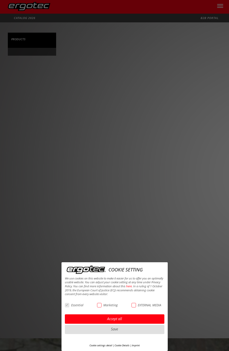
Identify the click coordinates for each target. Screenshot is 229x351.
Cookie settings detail (100, 345)
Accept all (114, 318)
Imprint (136, 345)
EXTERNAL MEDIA (146, 305)
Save (114, 329)
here (129, 286)
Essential (74, 305)
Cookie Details (121, 345)
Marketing (107, 305)
